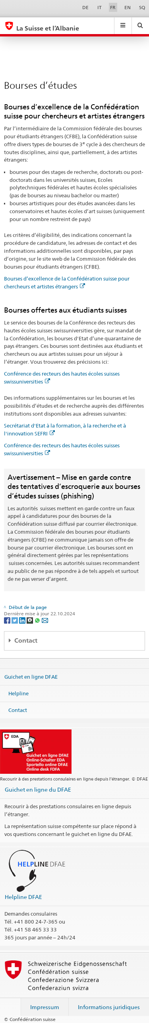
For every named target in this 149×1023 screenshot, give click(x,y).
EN (127, 7)
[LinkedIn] (23, 620)
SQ (142, 7)
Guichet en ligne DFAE (31, 677)
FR (113, 7)
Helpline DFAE (23, 896)
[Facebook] (8, 620)
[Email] (45, 620)
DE (85, 7)
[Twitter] (15, 620)
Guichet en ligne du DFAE (38, 789)
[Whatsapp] (38, 620)
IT (99, 7)
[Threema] (30, 620)
